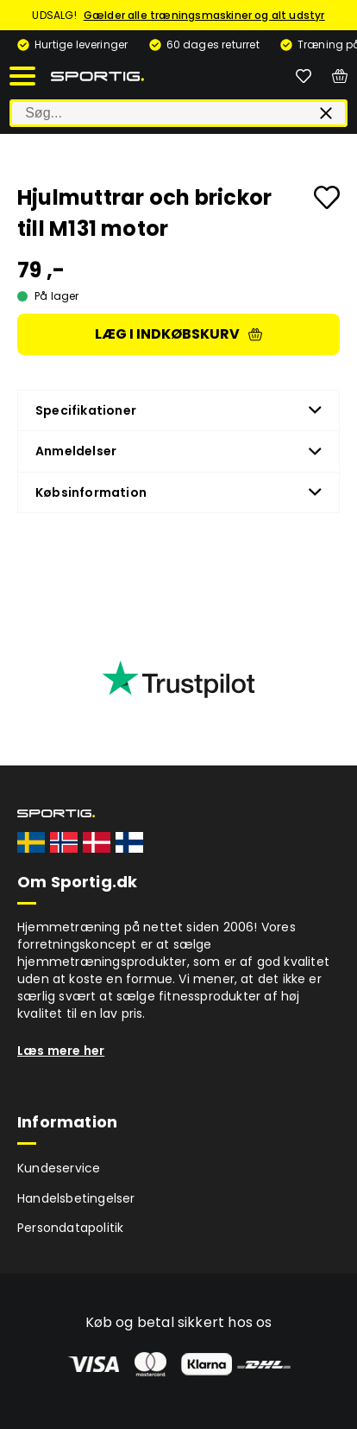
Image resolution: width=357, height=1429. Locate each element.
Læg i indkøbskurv (178, 334)
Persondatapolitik (70, 1227)
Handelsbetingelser (76, 1198)
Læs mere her (60, 1050)
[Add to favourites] (327, 197)
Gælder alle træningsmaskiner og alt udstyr (204, 15)
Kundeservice (58, 1168)
